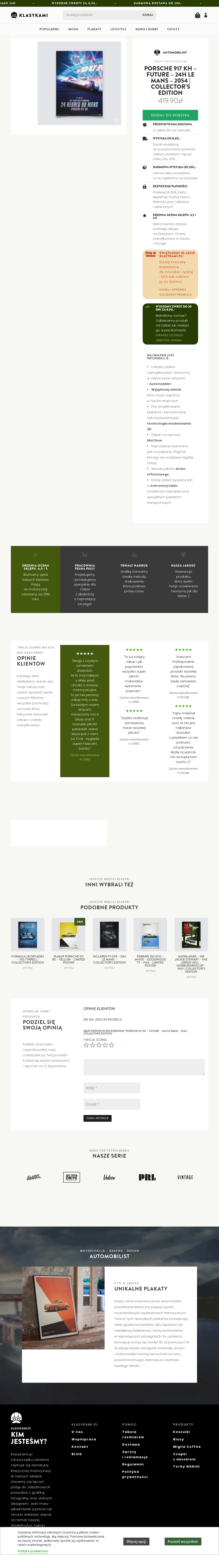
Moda (73, 30)
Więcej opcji (136, 1541)
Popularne (49, 30)
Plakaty (94, 30)
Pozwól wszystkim (183, 1541)
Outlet (173, 30)
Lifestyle (118, 30)
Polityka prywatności (33, 1551)
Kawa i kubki (147, 30)
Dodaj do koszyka (170, 115)
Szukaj (147, 15)
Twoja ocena (95, 1040)
